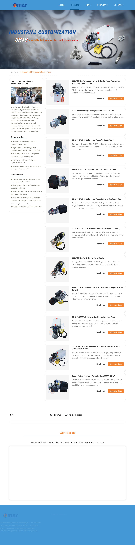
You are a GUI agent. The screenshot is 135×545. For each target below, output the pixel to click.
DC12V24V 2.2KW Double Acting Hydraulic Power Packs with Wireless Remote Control (96, 82)
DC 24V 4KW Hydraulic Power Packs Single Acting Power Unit (96, 199)
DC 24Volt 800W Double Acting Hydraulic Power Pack (93, 317)
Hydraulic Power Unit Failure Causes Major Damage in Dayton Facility (26, 167)
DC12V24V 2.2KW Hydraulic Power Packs (88, 258)
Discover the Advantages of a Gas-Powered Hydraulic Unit (24, 142)
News (88, 5)
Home (61, 5)
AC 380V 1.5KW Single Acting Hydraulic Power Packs (93, 110)
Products (74, 5)
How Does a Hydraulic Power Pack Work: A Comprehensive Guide (26, 192)
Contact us (102, 5)
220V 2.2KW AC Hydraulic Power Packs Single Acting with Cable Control (97, 288)
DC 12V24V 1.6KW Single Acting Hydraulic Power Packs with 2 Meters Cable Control (96, 347)
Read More (101, 99)
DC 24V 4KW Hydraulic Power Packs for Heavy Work (92, 140)
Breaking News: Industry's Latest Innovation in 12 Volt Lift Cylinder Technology (26, 205)
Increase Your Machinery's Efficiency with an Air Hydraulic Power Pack (26, 180)
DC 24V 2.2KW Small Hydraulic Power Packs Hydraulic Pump (96, 228)
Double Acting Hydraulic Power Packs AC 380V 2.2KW (93, 376)
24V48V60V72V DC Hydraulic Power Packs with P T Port (94, 169)
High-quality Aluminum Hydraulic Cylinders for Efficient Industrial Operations (25, 149)
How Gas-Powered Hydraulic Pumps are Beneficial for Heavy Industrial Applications (26, 199)
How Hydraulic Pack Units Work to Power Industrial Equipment (25, 186)
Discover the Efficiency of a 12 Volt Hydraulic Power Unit (23, 161)
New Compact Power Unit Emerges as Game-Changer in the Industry (25, 155)
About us (118, 5)
